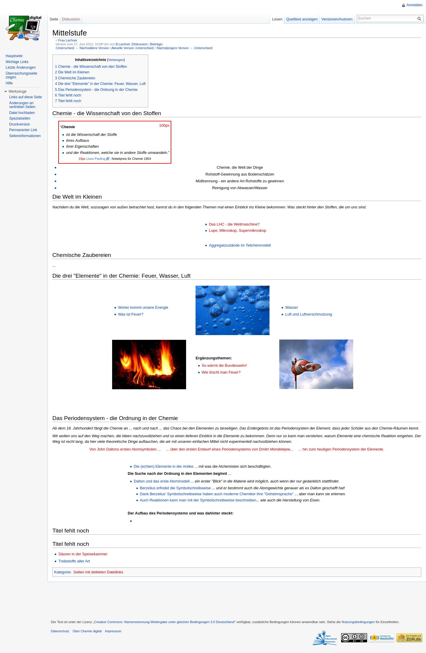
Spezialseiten (19, 118)
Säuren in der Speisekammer (82, 554)
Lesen (277, 19)
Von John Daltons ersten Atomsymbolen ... (125, 449)
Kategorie (62, 572)
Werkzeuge (17, 91)
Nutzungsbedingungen (358, 622)
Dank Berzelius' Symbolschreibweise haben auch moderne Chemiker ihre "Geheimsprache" (216, 494)
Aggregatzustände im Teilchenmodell (240, 245)
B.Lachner (123, 44)
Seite (53, 19)
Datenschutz (60, 631)
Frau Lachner (67, 40)
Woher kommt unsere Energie (143, 307)
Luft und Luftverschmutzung (308, 314)
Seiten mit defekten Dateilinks (98, 572)
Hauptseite (14, 56)
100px (164, 125)
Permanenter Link (23, 130)
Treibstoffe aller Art (74, 561)
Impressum (113, 631)
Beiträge (156, 44)
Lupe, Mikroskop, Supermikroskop (237, 230)
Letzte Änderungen (21, 67)
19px (82, 158)
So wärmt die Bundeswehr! (224, 365)
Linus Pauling (95, 158)
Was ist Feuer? (130, 314)
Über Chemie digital (86, 631)
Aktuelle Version (122, 48)
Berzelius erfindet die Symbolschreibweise (175, 488)
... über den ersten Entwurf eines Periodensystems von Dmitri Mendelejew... (229, 449)
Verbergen (116, 60)
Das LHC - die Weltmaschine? (234, 224)
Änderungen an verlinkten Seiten (22, 105)
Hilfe (9, 83)
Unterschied (65, 48)
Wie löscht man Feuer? (221, 372)
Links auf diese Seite (25, 97)
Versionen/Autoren (336, 19)
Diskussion (140, 44)
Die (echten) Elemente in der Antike (163, 466)
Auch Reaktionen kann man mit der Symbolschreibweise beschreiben (198, 500)
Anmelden (414, 5)
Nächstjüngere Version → (175, 48)
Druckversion (19, 124)
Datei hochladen (22, 113)
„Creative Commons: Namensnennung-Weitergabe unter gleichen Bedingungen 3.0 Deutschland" (164, 622)
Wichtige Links (17, 62)
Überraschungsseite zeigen (21, 75)
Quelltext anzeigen (302, 19)
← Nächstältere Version (92, 48)
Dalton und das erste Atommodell (162, 481)
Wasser (291, 307)
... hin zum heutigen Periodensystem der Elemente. (341, 449)
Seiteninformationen (25, 136)
